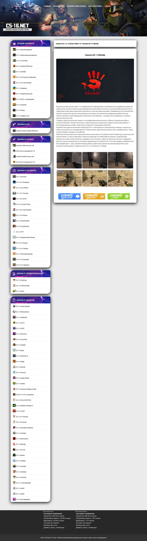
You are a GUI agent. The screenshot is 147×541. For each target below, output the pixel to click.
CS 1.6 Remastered (21, 312)
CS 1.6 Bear (18, 350)
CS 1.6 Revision (20, 334)
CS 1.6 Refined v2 (20, 356)
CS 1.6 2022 (18, 328)
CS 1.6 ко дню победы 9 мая (24, 389)
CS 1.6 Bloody (19, 444)
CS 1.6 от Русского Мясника (24, 77)
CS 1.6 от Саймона (21, 265)
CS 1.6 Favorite (20, 422)
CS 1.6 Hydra (19, 383)
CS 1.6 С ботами (20, 61)
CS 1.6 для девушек (21, 499)
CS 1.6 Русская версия (22, 50)
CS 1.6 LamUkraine (21, 226)
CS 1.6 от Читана (20, 193)
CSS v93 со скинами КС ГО (24, 162)
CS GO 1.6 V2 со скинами (23, 395)
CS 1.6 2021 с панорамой (23, 99)
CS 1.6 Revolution (20, 439)
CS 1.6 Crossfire (20, 339)
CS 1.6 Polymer (20, 105)
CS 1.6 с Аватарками (22, 483)
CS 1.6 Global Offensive (22, 66)
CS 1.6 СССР (19, 411)
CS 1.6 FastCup (20, 280)
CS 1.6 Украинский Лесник (24, 237)
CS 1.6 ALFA (19, 323)
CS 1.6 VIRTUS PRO (21, 286)
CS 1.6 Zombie (19, 72)
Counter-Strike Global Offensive (25, 131)
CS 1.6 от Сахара (20, 248)
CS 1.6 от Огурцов (21, 259)
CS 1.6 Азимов (19, 472)
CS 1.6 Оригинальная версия (25, 55)
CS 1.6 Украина (20, 88)
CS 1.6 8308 (18, 494)
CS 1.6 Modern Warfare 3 (23, 406)
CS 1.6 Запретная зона (22, 94)
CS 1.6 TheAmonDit (21, 221)
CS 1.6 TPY (18, 232)
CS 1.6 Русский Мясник (22, 254)
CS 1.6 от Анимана (21, 182)
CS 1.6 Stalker (19, 345)
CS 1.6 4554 (18, 488)
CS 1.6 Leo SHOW (20, 188)
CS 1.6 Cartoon (19, 477)
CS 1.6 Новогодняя (21, 306)
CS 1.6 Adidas (19, 461)
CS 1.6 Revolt (19, 367)
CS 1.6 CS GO (19, 450)
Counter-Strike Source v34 (23, 145)
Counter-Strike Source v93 (23, 156)
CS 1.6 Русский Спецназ (23, 428)
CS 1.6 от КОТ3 (20, 199)
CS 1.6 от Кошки (20, 243)
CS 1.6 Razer (19, 455)
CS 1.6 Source (19, 372)
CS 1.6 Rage (18, 361)
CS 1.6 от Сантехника (22, 83)
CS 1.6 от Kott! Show (21, 204)
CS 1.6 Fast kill (19, 177)
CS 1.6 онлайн (19, 466)
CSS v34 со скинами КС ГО (24, 151)
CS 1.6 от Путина (20, 417)
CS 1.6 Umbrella (20, 317)
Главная (47, 6)
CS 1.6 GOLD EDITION (22, 400)
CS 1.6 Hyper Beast (21, 378)
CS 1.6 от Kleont (20, 215)
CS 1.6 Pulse (19, 110)
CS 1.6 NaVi (18, 291)
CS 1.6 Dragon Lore (21, 116)
